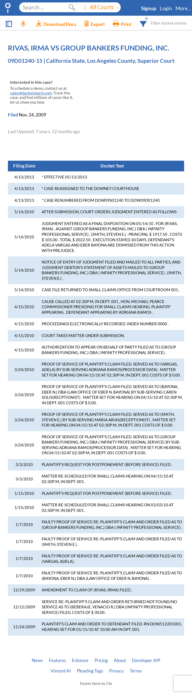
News (37, 660)
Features (57, 660)
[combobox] (143, 23)
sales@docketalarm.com (31, 93)
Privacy (116, 671)
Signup (148, 8)
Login (166, 8)
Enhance (80, 660)
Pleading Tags (90, 671)
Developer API (146, 660)
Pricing (101, 660)
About (120, 660)
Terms (136, 671)
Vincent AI (61, 671)
